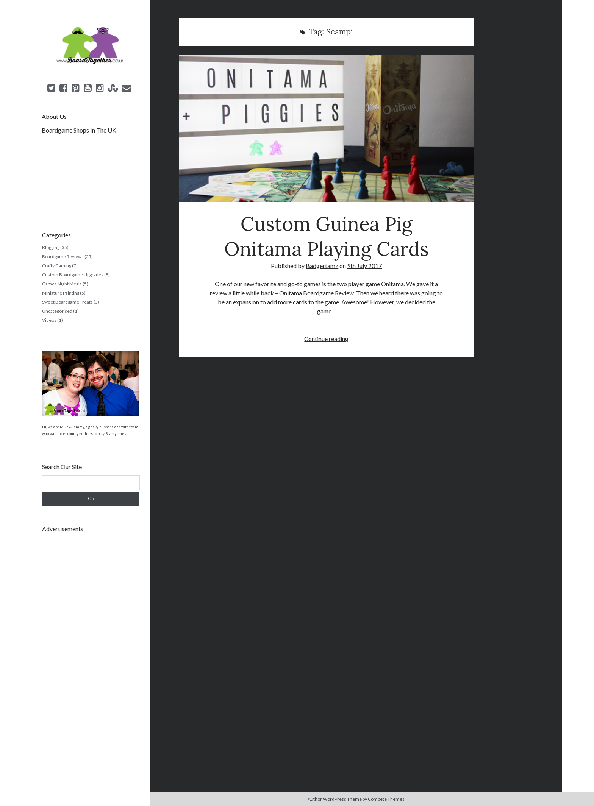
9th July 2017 (364, 265)
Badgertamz (322, 265)
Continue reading (326, 338)
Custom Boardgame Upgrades (72, 275)
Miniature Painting (60, 293)
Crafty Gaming (56, 265)
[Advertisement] (90, 651)
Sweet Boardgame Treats (67, 302)
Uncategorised (57, 311)
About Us (54, 116)
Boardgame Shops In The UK (79, 130)
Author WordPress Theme (335, 799)
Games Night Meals (62, 284)
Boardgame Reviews (63, 256)
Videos (49, 320)
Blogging (50, 247)
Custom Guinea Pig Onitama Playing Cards (326, 128)
